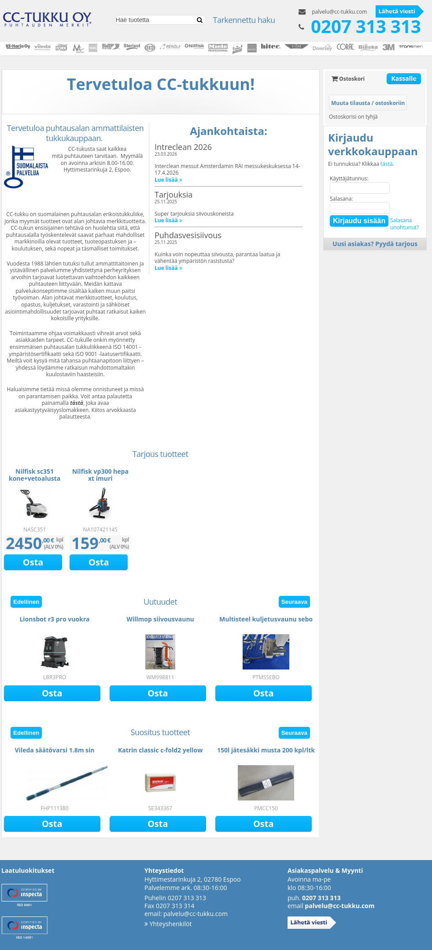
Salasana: (341, 198)
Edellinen (26, 601)
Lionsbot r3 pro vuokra (54, 619)
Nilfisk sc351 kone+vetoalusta (34, 474)
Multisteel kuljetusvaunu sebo (266, 619)
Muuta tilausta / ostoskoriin (368, 103)
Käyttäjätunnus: (349, 178)
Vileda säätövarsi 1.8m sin (55, 750)
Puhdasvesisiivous (188, 235)
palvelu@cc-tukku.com (339, 11)
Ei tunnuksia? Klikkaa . (361, 164)
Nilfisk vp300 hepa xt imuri (100, 474)
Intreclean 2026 (183, 147)
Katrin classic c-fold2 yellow (160, 750)
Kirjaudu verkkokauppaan (373, 144)
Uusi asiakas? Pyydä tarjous (374, 243)
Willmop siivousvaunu (160, 619)
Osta (33, 562)
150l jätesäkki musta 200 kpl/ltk (266, 750)
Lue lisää (168, 179)
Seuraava (294, 601)
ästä (77, 403)
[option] (34, 518)
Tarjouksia (173, 194)
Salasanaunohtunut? (404, 224)
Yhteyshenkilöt (168, 924)
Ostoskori (348, 78)
